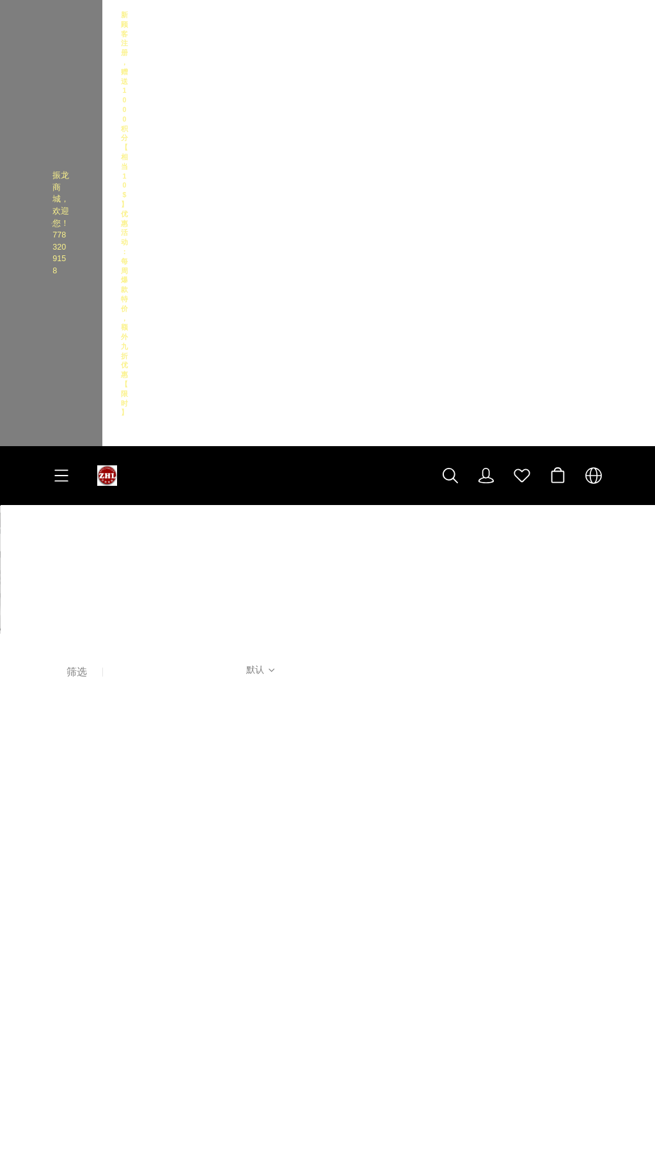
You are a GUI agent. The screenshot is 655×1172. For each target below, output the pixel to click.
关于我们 (70, 808)
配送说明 (70, 844)
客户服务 (74, 788)
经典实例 (70, 933)
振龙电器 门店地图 (387, 854)
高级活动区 (228, 788)
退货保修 (70, 879)
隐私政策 (70, 897)
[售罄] (118, 427)
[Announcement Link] (327, 29)
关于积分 (70, 915)
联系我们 (70, 826)
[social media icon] (352, 878)
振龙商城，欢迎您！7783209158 (95, 29)
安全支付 (70, 861)
